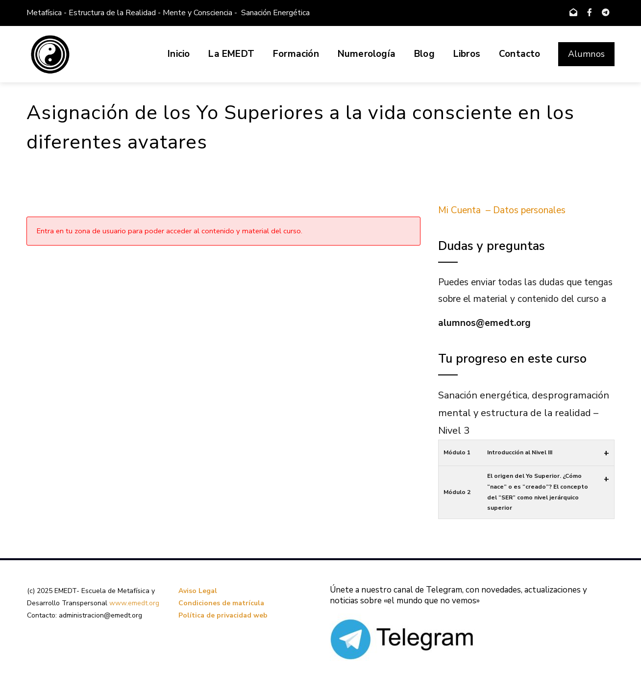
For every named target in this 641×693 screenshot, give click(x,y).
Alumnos (586, 54)
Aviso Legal (197, 590)
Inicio (179, 54)
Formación (296, 54)
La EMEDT (231, 54)
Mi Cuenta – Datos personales (502, 210)
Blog (424, 54)
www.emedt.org (134, 603)
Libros (466, 54)
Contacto (520, 54)
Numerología (366, 54)
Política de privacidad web (223, 615)
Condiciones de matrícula (221, 603)
